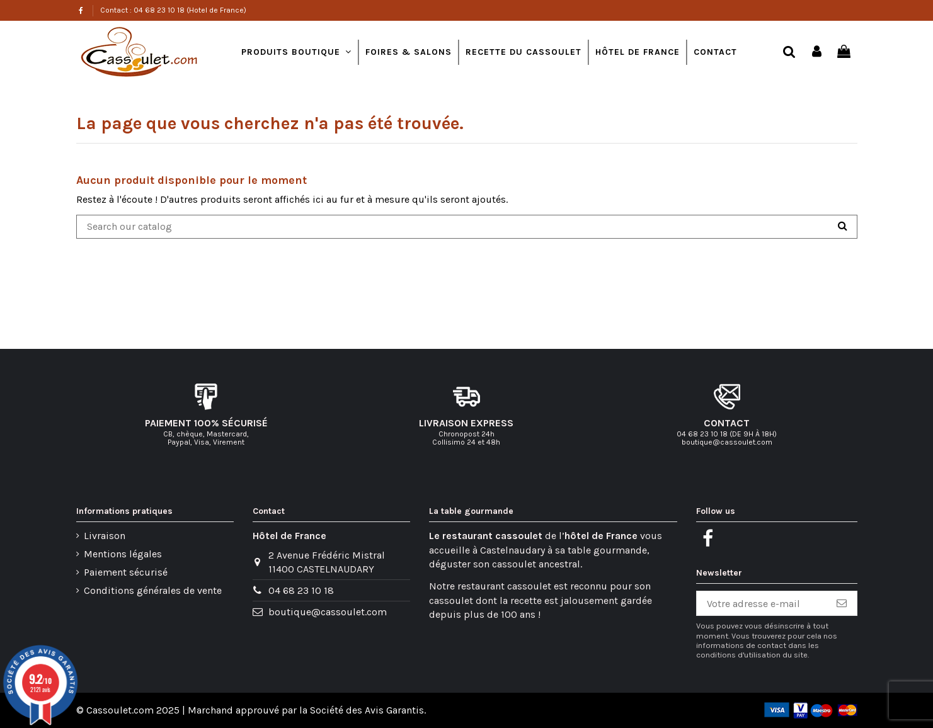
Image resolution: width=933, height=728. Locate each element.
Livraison (104, 536)
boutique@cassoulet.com (327, 612)
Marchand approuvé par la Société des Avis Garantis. (307, 710)
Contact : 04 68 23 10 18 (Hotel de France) (173, 10)
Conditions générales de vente (153, 590)
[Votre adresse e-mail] (762, 603)
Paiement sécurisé (126, 572)
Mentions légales (123, 554)
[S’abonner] (842, 603)
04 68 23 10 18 (301, 590)
